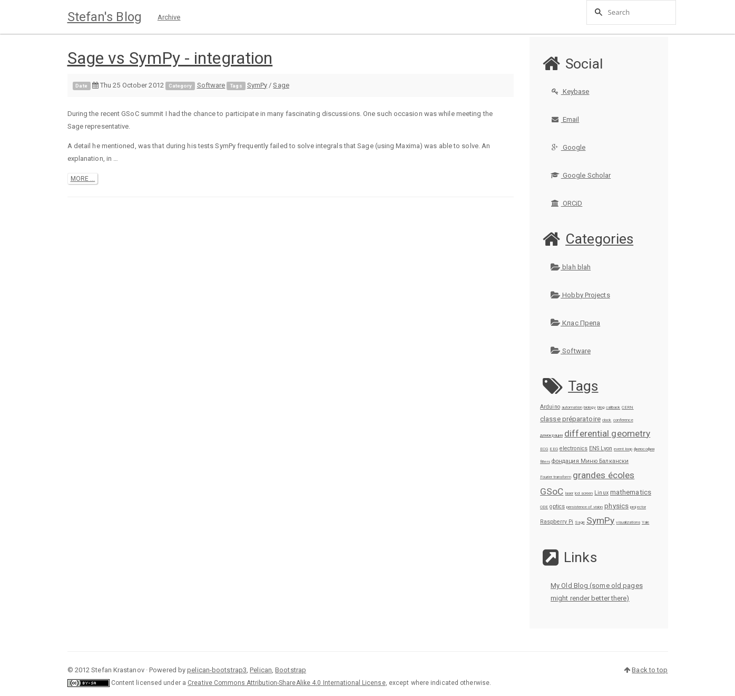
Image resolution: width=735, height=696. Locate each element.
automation (572, 407)
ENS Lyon (600, 448)
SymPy (257, 85)
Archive (169, 17)
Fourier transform (555, 477)
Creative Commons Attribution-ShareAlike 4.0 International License (287, 683)
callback (613, 407)
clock (607, 420)
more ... (83, 178)
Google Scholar (581, 175)
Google (568, 147)
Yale (645, 522)
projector (638, 507)
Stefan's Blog (104, 16)
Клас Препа (575, 323)
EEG (553, 449)
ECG (544, 449)
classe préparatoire (570, 419)
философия (644, 449)
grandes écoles (603, 475)
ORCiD (566, 203)
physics (616, 506)
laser (569, 493)
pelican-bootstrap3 (217, 670)
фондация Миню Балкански (590, 461)
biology (590, 407)
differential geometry (607, 433)
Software (211, 85)
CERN (627, 407)
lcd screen (584, 493)
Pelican (261, 670)
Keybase (570, 91)
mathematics (630, 492)
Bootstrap (290, 670)
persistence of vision (584, 507)
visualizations (628, 522)
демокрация (551, 435)
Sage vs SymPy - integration (170, 58)
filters (545, 461)
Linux (601, 492)
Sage (281, 85)
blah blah (571, 267)
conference (623, 420)
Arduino (550, 406)
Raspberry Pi (556, 521)
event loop (623, 449)
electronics (573, 448)
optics (557, 506)
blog (600, 407)
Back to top (650, 670)
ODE (544, 507)
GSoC (551, 491)
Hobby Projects (580, 295)
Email (565, 119)
